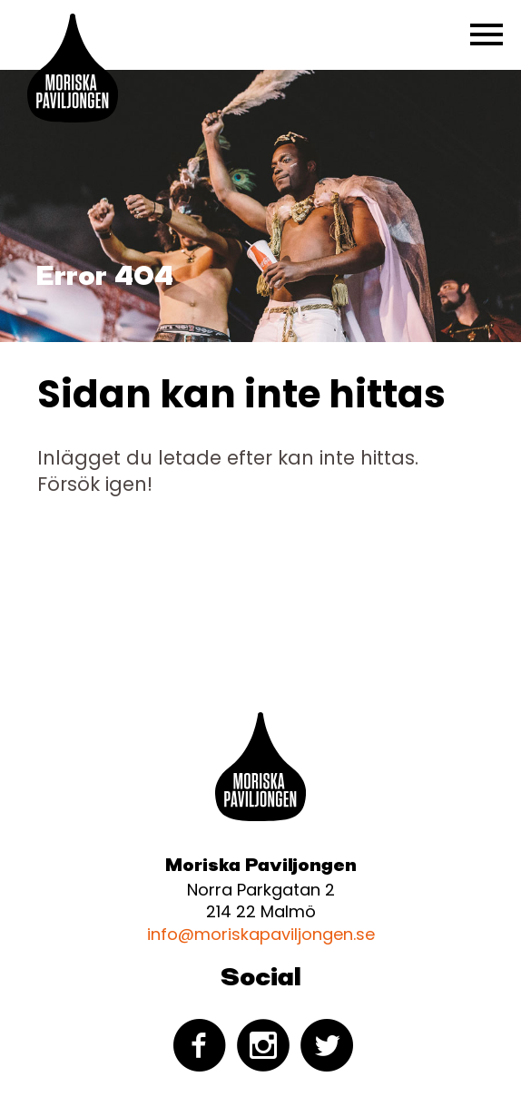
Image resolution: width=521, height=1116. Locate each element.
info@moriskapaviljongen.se (261, 934)
